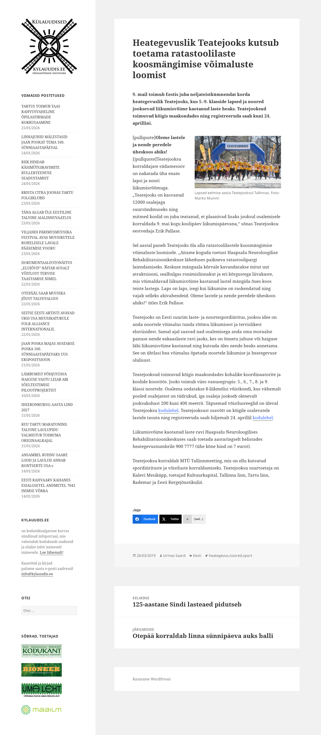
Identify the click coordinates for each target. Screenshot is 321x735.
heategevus (219, 555)
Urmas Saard (174, 555)
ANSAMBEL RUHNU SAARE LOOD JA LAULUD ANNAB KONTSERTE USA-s (44, 460)
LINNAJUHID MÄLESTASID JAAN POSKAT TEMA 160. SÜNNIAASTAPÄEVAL (44, 142)
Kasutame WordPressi (152, 679)
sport (247, 555)
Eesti (197, 555)
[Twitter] (170, 519)
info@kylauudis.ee (37, 573)
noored (236, 555)
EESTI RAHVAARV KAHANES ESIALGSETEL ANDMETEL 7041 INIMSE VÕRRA (48, 485)
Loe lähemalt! (51, 552)
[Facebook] (145, 519)
